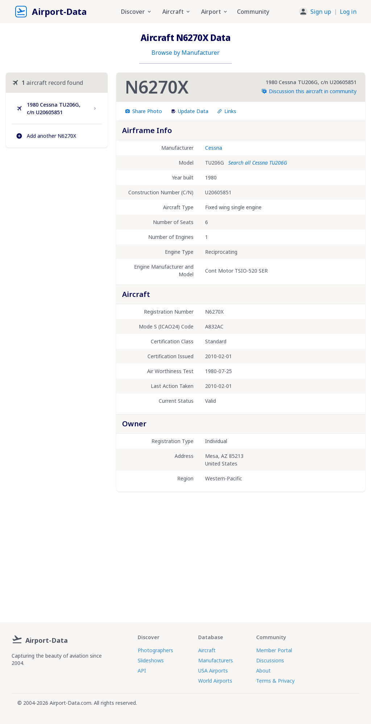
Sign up (320, 12)
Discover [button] (136, 12)
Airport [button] (214, 12)
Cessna (213, 147)
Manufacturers (215, 660)
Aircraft (207, 650)
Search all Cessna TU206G (257, 162)
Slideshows (151, 660)
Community (253, 12)
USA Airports (213, 670)
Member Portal (274, 650)
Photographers (155, 650)
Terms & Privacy (275, 680)
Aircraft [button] (176, 12)
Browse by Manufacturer (185, 53)
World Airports (215, 680)
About (263, 670)
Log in (348, 12)
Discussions (270, 660)
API (142, 670)
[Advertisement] (57, 210)
